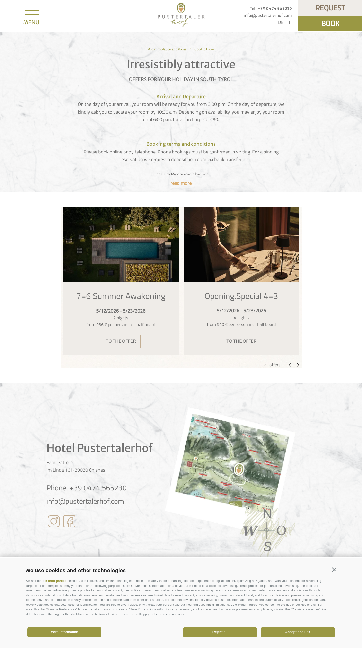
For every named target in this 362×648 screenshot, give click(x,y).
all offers (272, 365)
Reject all (219, 632)
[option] (121, 281)
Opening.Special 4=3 (241, 295)
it (290, 22)
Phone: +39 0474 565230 (86, 487)
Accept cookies (297, 632)
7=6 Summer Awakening (120, 295)
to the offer (121, 341)
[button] (334, 569)
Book (330, 23)
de (280, 22)
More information (64, 632)
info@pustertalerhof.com (85, 501)
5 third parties (55, 581)
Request (330, 7)
